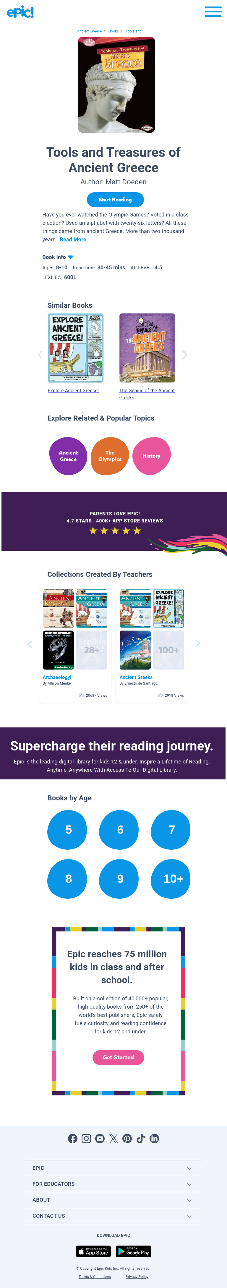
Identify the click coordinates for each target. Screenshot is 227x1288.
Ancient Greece (89, 31)
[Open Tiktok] (140, 1138)
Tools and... (135, 31)
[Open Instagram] (86, 1138)
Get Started (118, 1057)
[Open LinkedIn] (154, 1138)
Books (114, 31)
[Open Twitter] (113, 1138)
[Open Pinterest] (127, 1138)
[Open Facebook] (72, 1138)
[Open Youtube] (100, 1138)
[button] (75, 644)
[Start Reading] (115, 199)
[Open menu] (213, 13)
